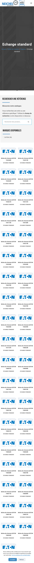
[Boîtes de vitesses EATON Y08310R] (25, 380)
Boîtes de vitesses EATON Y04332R (8, 180)
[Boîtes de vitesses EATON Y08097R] (8, 359)
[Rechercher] (28, 122)
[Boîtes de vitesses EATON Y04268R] (8, 151)
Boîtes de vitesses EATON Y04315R (25, 159)
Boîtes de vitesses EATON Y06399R (25, 326)
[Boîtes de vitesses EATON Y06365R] (8, 297)
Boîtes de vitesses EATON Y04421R (8, 201)
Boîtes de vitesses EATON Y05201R (8, 242)
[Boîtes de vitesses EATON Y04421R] (8, 193)
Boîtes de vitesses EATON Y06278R (8, 284)
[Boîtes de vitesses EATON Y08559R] (25, 526)
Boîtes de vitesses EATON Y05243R (25, 263)
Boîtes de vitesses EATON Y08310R (25, 388)
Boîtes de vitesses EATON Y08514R (8, 513)
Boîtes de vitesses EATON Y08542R (8, 534)
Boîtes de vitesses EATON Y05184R (25, 221)
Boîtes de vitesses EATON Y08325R (25, 430)
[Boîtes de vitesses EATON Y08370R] (25, 464)
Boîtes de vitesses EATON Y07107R (8, 346)
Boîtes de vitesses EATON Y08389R (25, 492)
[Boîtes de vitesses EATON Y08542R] (8, 526)
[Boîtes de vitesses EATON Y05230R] (8, 255)
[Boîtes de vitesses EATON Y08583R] (8, 547)
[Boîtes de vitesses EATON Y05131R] (25, 193)
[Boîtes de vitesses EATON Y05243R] (25, 255)
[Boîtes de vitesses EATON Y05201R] (8, 234)
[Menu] (31, 3)
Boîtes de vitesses (13, 49)
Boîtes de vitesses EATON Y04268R (8, 159)
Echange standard (8, 163)
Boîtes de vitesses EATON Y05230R (8, 263)
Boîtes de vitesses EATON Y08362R (8, 451)
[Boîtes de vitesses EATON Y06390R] (8, 318)
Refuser (22, 559)
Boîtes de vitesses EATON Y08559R (25, 534)
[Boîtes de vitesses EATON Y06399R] (25, 318)
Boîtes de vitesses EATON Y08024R (25, 346)
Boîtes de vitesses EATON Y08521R (25, 513)
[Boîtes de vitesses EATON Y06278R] (8, 276)
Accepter (12, 559)
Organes (23, 49)
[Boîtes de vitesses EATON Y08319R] (8, 401)
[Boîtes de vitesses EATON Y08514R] (8, 505)
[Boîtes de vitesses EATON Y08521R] (25, 505)
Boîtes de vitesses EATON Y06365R (8, 305)
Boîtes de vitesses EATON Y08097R (8, 367)
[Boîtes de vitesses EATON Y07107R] (8, 339)
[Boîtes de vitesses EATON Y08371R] (8, 484)
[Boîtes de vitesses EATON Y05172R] (8, 214)
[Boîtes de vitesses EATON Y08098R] (25, 359)
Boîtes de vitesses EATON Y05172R (8, 221)
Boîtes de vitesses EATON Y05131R (25, 201)
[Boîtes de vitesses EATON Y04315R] (25, 151)
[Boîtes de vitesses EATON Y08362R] (8, 443)
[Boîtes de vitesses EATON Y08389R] (25, 484)
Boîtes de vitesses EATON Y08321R (8, 430)
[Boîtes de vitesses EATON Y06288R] (25, 276)
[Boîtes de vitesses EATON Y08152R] (8, 380)
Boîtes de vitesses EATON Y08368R (8, 471)
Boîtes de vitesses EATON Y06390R (8, 326)
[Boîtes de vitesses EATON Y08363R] (25, 443)
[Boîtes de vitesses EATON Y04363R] (25, 172)
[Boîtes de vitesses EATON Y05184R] (25, 214)
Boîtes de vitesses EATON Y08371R (8, 492)
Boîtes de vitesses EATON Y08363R (25, 451)
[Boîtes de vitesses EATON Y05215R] (25, 234)
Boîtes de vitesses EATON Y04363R (25, 180)
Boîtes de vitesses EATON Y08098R (25, 367)
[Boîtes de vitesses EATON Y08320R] (25, 401)
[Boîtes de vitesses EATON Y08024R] (25, 339)
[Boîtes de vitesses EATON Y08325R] (25, 422)
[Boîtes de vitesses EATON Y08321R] (8, 422)
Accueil (4, 49)
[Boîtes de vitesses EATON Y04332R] (8, 172)
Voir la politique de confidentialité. (21, 555)
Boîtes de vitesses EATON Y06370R (25, 305)
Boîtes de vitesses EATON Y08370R (25, 471)
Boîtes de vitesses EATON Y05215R (25, 242)
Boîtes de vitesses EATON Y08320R (25, 409)
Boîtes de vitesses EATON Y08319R (8, 409)
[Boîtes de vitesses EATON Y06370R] (25, 297)
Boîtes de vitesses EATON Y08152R (8, 388)
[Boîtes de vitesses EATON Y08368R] (8, 464)
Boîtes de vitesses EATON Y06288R (25, 284)
